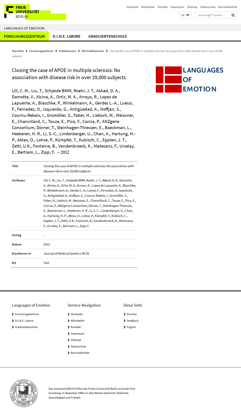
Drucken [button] (132, 314)
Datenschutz (207, 7)
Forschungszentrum (24, 36)
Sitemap (192, 7)
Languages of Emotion (24, 28)
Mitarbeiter (148, 7)
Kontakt (163, 7)
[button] (185, 15)
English (131, 327)
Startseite (132, 7)
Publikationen (67, 51)
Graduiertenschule (107, 36)
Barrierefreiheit (227, 7)
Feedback (132, 320)
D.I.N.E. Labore (66, 36)
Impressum (177, 7)
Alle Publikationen (93, 51)
